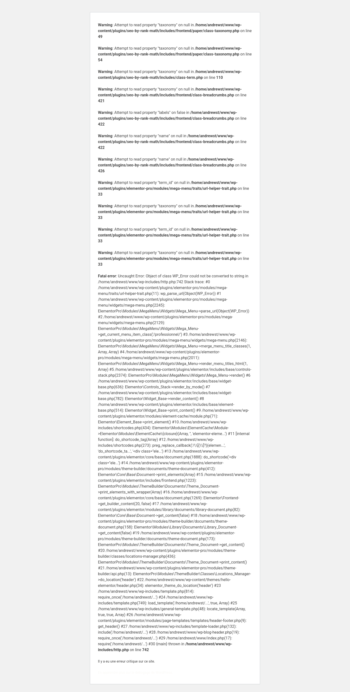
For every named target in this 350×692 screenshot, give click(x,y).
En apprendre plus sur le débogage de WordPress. (135, 672)
